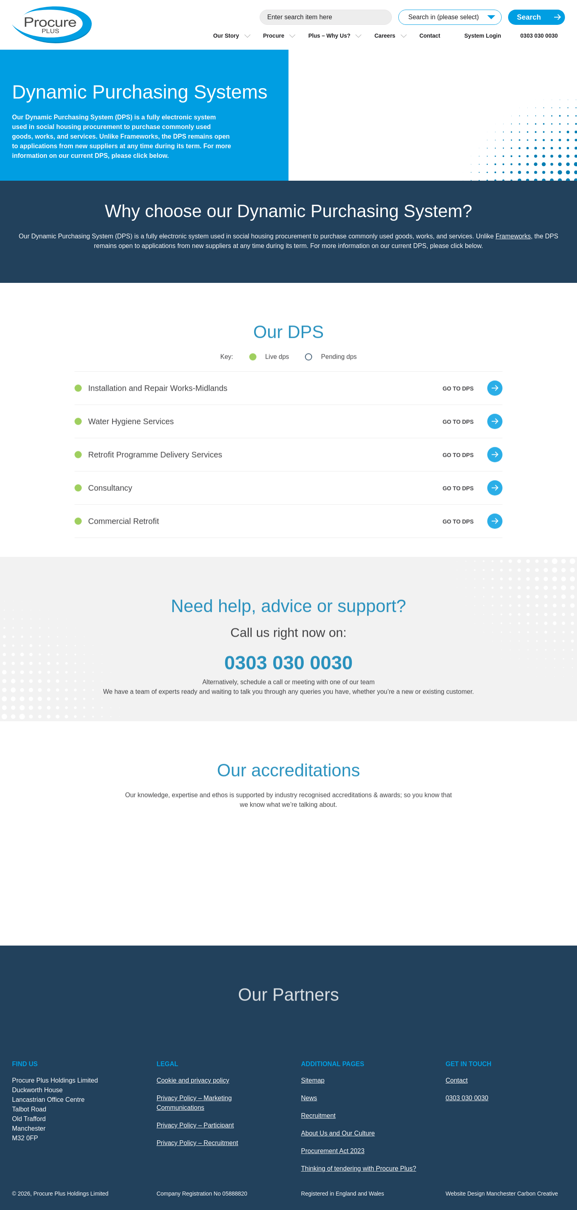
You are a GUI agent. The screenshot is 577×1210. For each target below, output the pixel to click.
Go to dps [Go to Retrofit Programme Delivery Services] (458, 471)
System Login (482, 35)
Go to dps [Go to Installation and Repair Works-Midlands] (458, 404)
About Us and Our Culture (338, 1133)
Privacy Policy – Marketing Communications (194, 1103)
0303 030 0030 (539, 35)
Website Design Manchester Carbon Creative (502, 1193)
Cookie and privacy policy (193, 1080)
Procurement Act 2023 (332, 1150)
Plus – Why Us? (329, 35)
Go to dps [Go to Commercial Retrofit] (458, 537)
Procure (273, 35)
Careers (384, 35)
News (309, 1098)
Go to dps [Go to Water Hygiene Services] (458, 437)
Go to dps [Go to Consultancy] (458, 504)
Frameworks (513, 236)
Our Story (226, 35)
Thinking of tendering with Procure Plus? (358, 1168)
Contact (430, 35)
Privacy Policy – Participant (195, 1125)
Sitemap (313, 1080)
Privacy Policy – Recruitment (197, 1142)
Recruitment (318, 1115)
